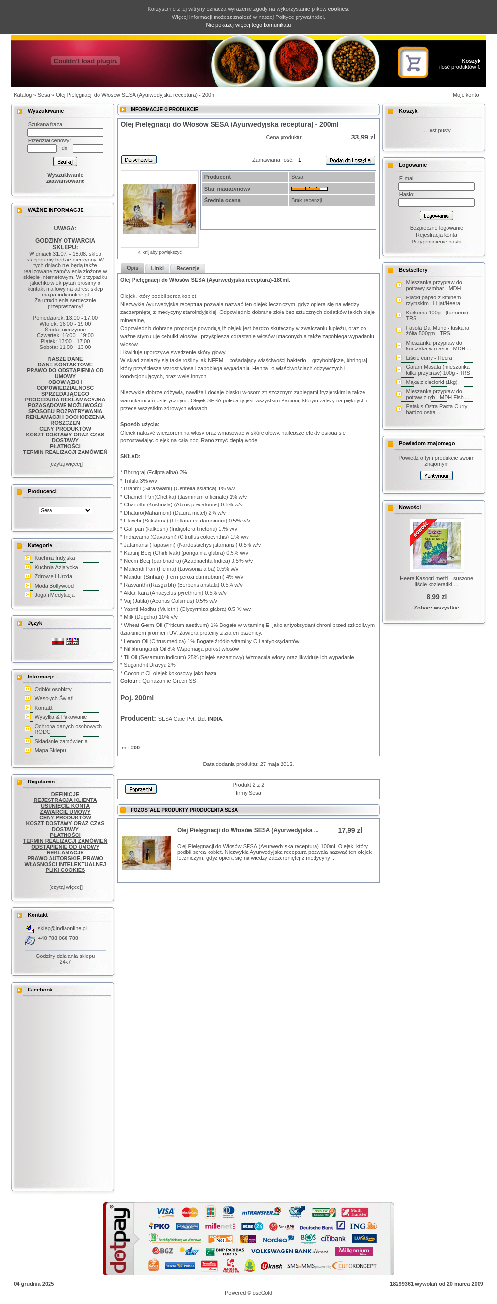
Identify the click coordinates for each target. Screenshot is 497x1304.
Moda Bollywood (54, 586)
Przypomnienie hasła (436, 241)
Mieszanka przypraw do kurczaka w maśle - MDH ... (438, 345)
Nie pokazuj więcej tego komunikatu (248, 25)
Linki (157, 268)
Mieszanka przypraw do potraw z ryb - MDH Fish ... (437, 394)
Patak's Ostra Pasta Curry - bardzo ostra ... (438, 409)
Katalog (23, 95)
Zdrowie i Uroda (53, 576)
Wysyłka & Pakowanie (60, 717)
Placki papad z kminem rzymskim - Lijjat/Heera (433, 300)
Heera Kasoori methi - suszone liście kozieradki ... (436, 581)
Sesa (44, 95)
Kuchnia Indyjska (54, 558)
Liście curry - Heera (429, 358)
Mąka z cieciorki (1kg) (431, 382)
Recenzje (187, 268)
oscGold (262, 1293)
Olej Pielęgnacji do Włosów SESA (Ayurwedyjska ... (248, 830)
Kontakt (43, 708)
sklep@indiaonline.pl (62, 928)
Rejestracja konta (436, 235)
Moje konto (466, 95)
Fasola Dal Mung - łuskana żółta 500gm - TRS (437, 330)
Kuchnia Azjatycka (56, 567)
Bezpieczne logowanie (436, 228)
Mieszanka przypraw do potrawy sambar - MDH (434, 285)
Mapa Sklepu (50, 750)
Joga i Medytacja (54, 595)
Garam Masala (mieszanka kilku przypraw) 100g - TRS (438, 370)
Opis (132, 268)
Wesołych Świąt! (54, 698)
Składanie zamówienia (60, 741)
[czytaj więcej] (65, 464)
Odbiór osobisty (52, 689)
